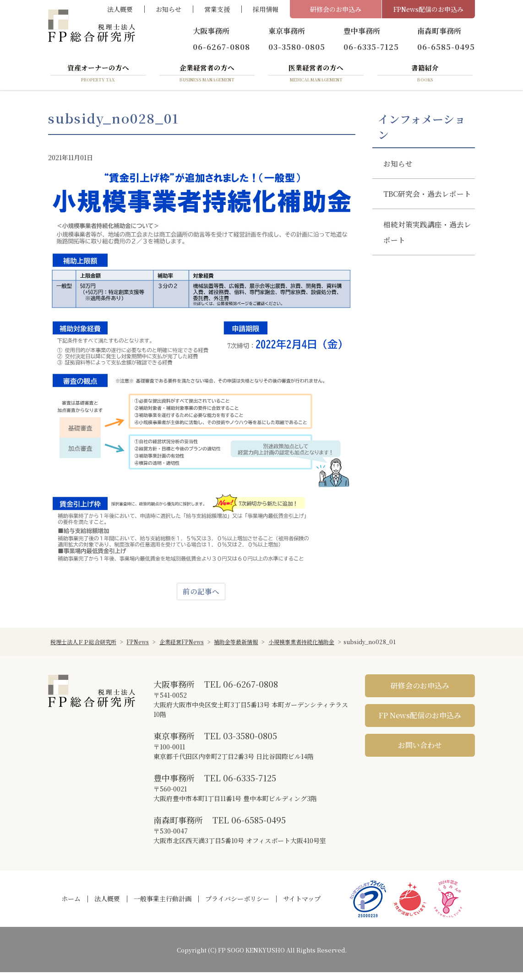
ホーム (71, 900)
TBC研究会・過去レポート (423, 204)
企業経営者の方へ (207, 74)
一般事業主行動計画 (162, 900)
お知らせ (168, 9)
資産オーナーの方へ (98, 74)
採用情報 (265, 9)
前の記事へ (201, 593)
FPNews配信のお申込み (428, 9)
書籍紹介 (425, 74)
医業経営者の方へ (316, 74)
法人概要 (120, 9)
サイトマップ (302, 900)
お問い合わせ (420, 747)
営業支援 (217, 9)
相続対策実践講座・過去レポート (423, 251)
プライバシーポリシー (237, 900)
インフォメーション (421, 128)
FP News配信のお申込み (420, 717)
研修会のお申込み (335, 9)
